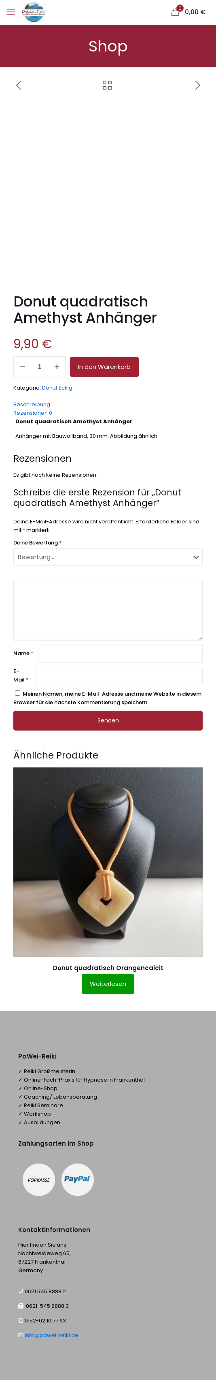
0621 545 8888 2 (45, 1291)
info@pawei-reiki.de (50, 1335)
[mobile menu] (11, 12)
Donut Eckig (57, 388)
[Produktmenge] (39, 366)
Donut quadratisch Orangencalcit (108, 968)
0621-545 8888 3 (47, 1306)
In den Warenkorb (104, 366)
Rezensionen (32, 413)
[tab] (108, 404)
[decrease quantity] (22, 366)
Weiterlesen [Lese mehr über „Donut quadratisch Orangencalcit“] (108, 983)
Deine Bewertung (37, 542)
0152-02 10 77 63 (45, 1320)
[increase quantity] (57, 366)
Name (23, 653)
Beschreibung (31, 404)
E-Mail (21, 675)
